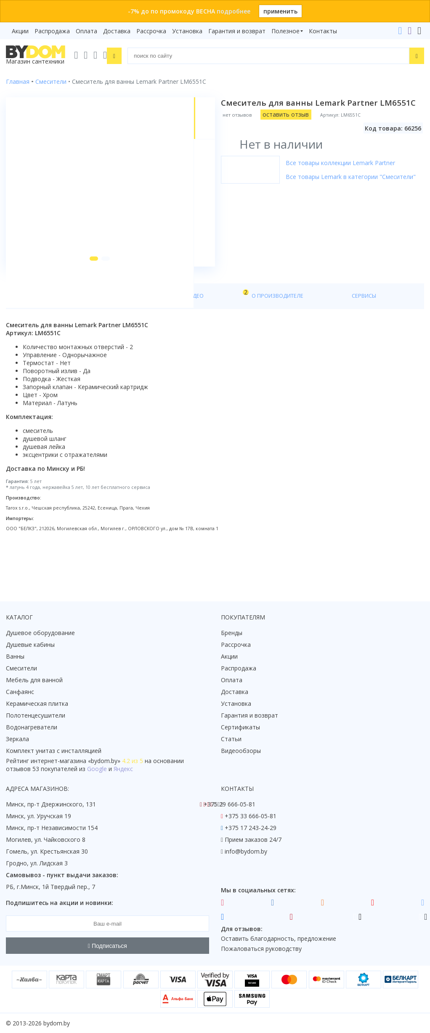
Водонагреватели (31, 727)
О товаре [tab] (33, 338)
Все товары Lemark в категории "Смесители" (357, 177)
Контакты (323, 31)
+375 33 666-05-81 (250, 816)
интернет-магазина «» (75, 761)
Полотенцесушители (35, 716)
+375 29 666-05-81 (229, 805)
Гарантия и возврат (236, 31)
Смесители (21, 669)
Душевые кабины (30, 645)
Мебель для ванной (34, 680)
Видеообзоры (241, 751)
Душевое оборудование (40, 633)
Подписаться (107, 945)
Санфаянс (20, 692)
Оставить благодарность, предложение (278, 939)
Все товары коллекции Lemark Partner (346, 163)
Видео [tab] (139, 335)
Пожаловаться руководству (261, 949)
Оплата (86, 31)
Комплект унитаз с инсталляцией (53, 751)
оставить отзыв (291, 114)
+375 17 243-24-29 (250, 828)
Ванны (15, 657)
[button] (84, 300)
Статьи (231, 739)
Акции (20, 31)
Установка (187, 31)
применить (280, 11)
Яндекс (123, 769)
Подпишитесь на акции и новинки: (59, 903)
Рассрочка (151, 31)
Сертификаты (240, 727)
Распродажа (52, 31)
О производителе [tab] (188, 338)
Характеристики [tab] (86, 338)
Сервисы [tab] (243, 338)
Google (97, 769)
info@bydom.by (246, 852)
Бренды (231, 633)
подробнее (233, 11)
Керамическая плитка (37, 704)
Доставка (116, 31)
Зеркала (17, 739)
